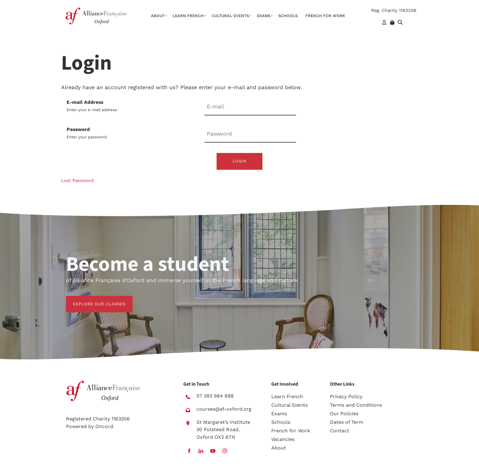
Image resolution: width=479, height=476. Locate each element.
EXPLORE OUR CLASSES (92, 299)
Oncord (104, 426)
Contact (339, 431)
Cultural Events (230, 15)
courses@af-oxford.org (223, 409)
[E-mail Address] (250, 107)
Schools (288, 15)
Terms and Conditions (356, 405)
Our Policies (344, 413)
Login (239, 161)
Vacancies (282, 439)
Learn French (188, 15)
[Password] (250, 134)
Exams (263, 15)
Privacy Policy (346, 396)
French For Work (325, 15)
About (158, 15)
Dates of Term (346, 422)
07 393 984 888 (215, 396)
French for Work (290, 431)
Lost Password (77, 180)
